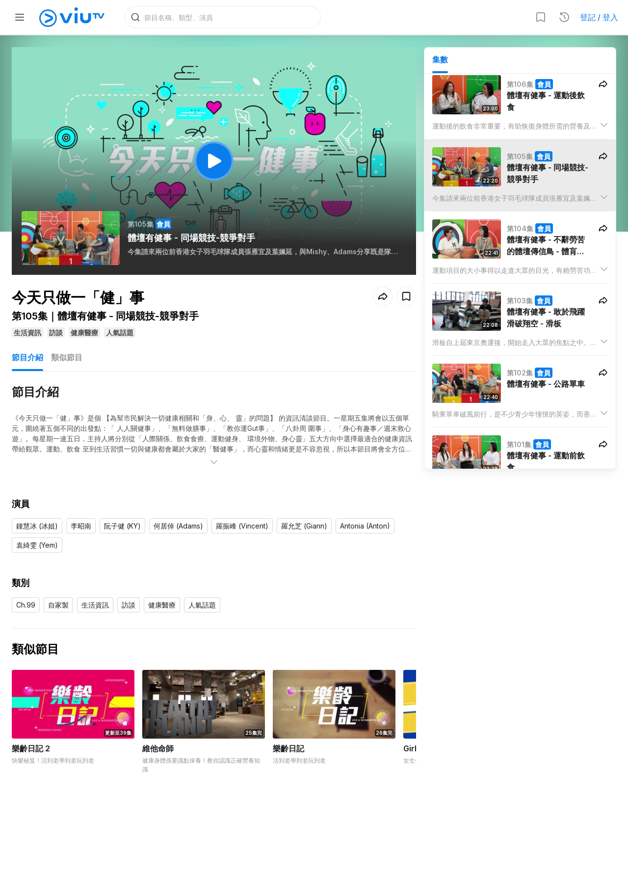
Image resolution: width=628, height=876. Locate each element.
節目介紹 (27, 357)
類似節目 (66, 357)
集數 (440, 59)
